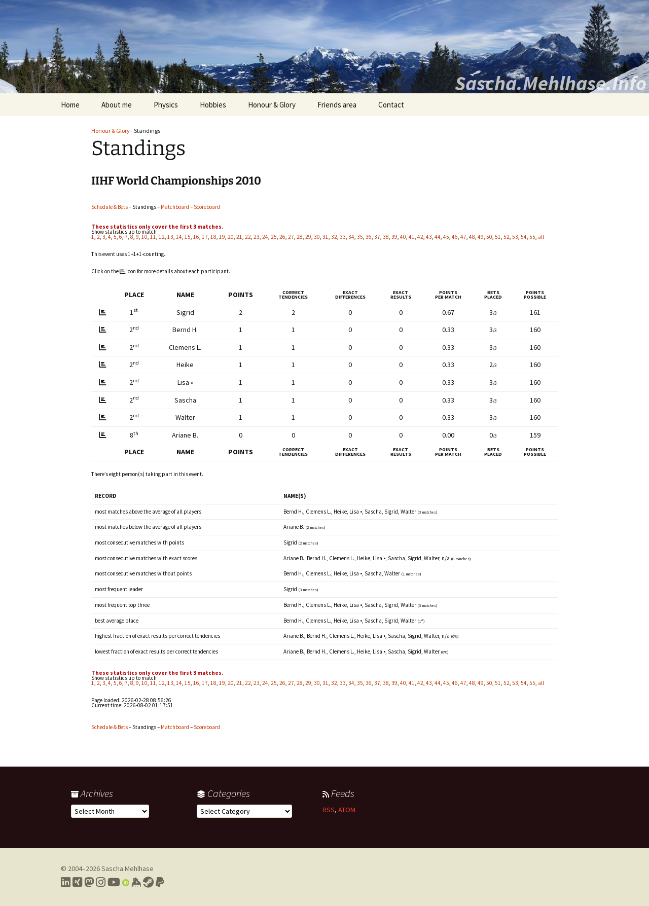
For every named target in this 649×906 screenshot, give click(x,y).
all (541, 236)
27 (291, 236)
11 (153, 236)
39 (394, 236)
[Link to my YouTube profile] (113, 882)
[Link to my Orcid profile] (125, 882)
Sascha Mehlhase (127, 868)
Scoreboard (207, 206)
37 (377, 236)
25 (274, 236)
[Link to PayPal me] (160, 882)
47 (463, 236)
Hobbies (213, 105)
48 (472, 236)
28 (300, 236)
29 (308, 236)
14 (179, 236)
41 (412, 236)
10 (144, 236)
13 (170, 236)
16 (196, 236)
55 (532, 236)
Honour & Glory (272, 105)
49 (481, 236)
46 (455, 236)
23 (257, 236)
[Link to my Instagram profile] (100, 882)
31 (325, 236)
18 (213, 236)
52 (506, 236)
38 (386, 236)
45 (446, 236)
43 (429, 236)
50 (489, 236)
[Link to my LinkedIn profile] (65, 882)
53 (515, 236)
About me (116, 105)
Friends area (336, 105)
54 (524, 236)
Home (70, 105)
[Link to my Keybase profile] (136, 882)
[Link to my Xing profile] (77, 882)
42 (420, 236)
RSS (328, 809)
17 (205, 236)
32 (334, 236)
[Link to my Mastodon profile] (89, 882)
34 (351, 236)
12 (162, 236)
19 (222, 236)
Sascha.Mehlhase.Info (550, 83)
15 (188, 236)
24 (265, 236)
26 (282, 236)
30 (317, 236)
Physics (166, 105)
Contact (391, 105)
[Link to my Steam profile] (148, 882)
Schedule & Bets (109, 206)
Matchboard (175, 206)
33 (343, 236)
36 (369, 236)
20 (231, 236)
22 (248, 236)
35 (360, 236)
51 (498, 236)
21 (239, 236)
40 (403, 236)
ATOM (346, 809)
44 (438, 236)
